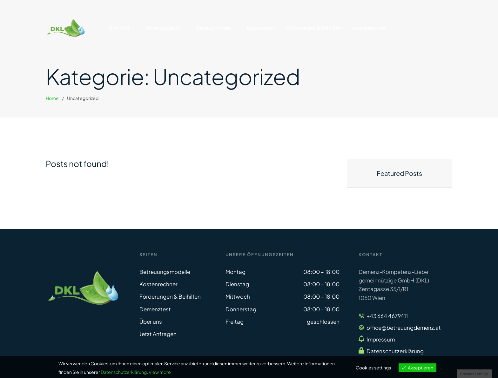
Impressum (381, 339)
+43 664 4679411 (387, 315)
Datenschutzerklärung (395, 351)
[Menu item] (122, 28)
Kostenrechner (158, 284)
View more (160, 372)
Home (52, 98)
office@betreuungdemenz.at (404, 327)
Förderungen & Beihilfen (170, 296)
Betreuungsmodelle (164, 271)
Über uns (150, 321)
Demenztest (155, 309)
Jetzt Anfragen (158, 333)
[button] (480, 351)
